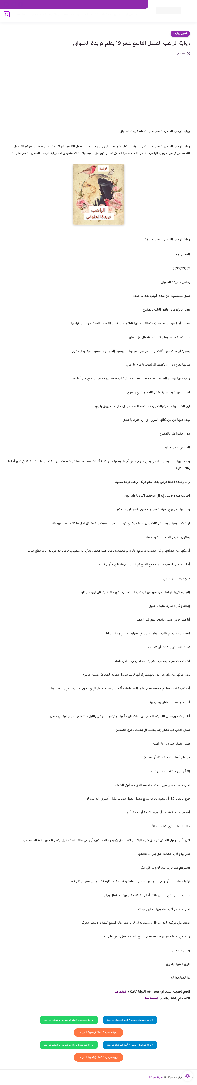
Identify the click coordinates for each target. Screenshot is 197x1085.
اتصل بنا (139, 4)
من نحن (107, 4)
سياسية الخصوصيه (66, 4)
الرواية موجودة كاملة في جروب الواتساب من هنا (69, 1020)
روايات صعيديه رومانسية (63, 15)
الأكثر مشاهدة (89, 15)
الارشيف (48, 4)
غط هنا (119, 992)
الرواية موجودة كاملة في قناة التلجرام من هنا (130, 1020)
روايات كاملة (107, 15)
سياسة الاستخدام (89, 4)
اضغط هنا (151, 999)
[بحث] (7, 16)
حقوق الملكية (123, 4)
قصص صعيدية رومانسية (30, 15)
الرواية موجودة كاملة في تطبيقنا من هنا (98, 1032)
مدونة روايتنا (156, 1077)
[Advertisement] (98, 84)
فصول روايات (180, 33)
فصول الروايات (127, 15)
